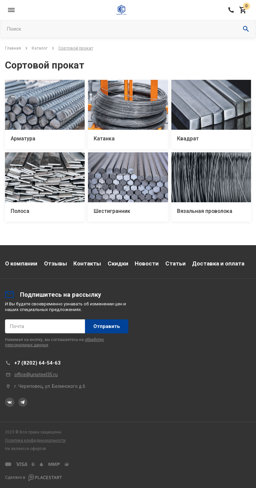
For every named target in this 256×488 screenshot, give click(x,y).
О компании (21, 263)
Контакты (87, 263)
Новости (147, 263)
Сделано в (33, 477)
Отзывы (55, 263)
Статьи (175, 263)
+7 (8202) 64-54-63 (37, 363)
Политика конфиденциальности (35, 440)
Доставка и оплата (218, 263)
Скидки (118, 263)
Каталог (40, 48)
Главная (13, 48)
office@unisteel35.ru (36, 374)
